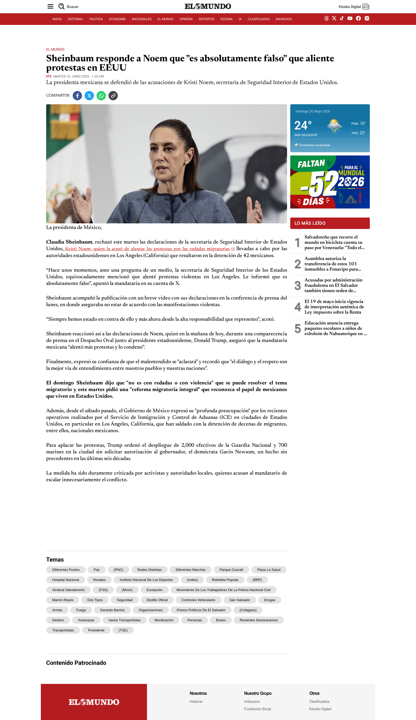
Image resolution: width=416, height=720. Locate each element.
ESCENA (226, 26)
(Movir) (127, 590)
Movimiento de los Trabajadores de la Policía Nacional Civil (224, 590)
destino (58, 620)
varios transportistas (125, 620)
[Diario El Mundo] (208, 14)
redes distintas (149, 570)
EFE (48, 76)
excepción (155, 590)
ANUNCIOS (284, 26)
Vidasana (252, 701)
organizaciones (151, 610)
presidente (96, 630)
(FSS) (103, 590)
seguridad (124, 600)
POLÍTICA (96, 26)
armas (57, 610)
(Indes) (192, 580)
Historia (196, 701)
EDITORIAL (75, 26)
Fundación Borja (257, 709)
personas (194, 620)
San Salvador (239, 600)
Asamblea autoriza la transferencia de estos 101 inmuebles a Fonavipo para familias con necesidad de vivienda (331, 264)
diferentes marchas (191, 570)
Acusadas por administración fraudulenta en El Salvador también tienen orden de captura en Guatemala (333, 286)
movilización (164, 620)
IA (240, 26)
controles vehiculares (198, 600)
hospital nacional (65, 580)
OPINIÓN (186, 26)
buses (221, 620)
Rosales (99, 580)
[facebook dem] (358, 26)
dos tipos (95, 600)
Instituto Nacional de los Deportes (146, 580)
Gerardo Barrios (112, 610)
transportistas (63, 630)
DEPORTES (206, 26)
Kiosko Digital (320, 709)
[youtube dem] (350, 26)
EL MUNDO (166, 26)
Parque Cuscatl (231, 570)
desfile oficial (157, 600)
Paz (96, 570)
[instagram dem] (369, 26)
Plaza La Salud (268, 570)
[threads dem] (326, 26)
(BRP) (257, 580)
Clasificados (319, 701)
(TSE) (123, 630)
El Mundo (55, 49)
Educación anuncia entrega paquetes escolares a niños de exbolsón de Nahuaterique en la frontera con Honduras (336, 329)
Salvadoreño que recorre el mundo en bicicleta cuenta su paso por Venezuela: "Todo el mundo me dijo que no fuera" (333, 243)
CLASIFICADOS (259, 26)
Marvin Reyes (62, 600)
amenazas (86, 620)
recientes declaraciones (259, 620)
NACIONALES (141, 26)
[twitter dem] (334, 25)
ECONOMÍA (117, 26)
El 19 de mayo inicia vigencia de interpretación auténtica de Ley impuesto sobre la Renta (334, 307)
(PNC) (118, 570)
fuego (81, 610)
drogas (269, 600)
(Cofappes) (248, 610)
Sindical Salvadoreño (68, 590)
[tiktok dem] (342, 25)
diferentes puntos (66, 570)
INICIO (57, 26)
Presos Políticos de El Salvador (201, 610)
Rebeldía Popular (225, 580)
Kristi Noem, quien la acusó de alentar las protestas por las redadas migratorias (146, 249)
